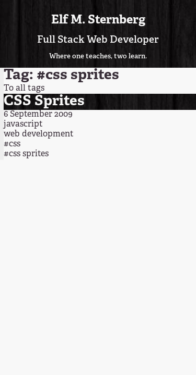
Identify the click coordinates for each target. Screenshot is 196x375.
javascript (23, 124)
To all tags (24, 88)
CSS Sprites (44, 101)
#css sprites (26, 154)
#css (12, 144)
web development (39, 134)
